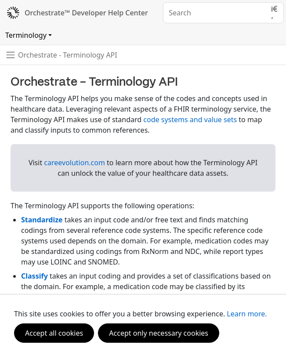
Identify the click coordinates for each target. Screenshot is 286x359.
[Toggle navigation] (61, 55)
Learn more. (247, 314)
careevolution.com (74, 162)
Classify (34, 276)
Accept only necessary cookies (158, 333)
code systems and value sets (190, 119)
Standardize (42, 220)
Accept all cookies (54, 333)
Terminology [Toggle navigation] (26, 35)
